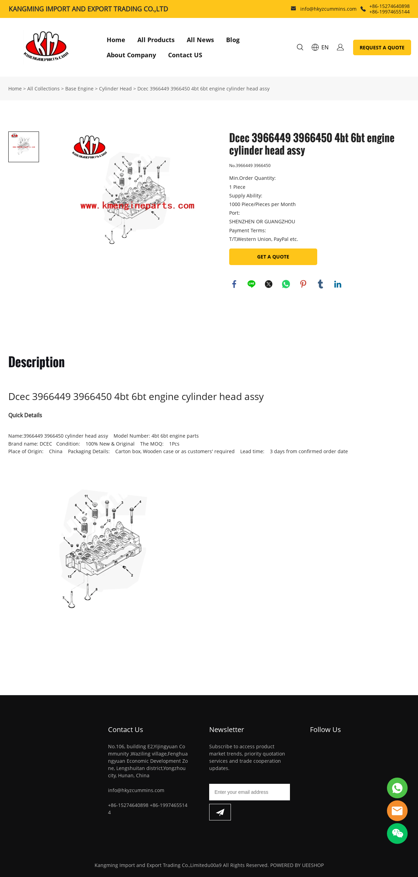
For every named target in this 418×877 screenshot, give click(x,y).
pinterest (303, 284)
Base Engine (79, 88)
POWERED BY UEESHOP (297, 865)
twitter (269, 284)
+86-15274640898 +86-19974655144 (389, 9)
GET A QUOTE (273, 256)
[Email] (249, 792)
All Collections (43, 88)
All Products (156, 40)
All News (200, 40)
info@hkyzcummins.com (328, 9)
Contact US (185, 55)
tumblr (320, 284)
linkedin (338, 284)
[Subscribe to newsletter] (220, 812)
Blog (233, 40)
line (251, 284)
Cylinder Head (115, 88)
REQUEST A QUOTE (382, 47)
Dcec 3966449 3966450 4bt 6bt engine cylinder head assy (203, 88)
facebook (234, 284)
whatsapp (286, 284)
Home (116, 40)
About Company (131, 55)
